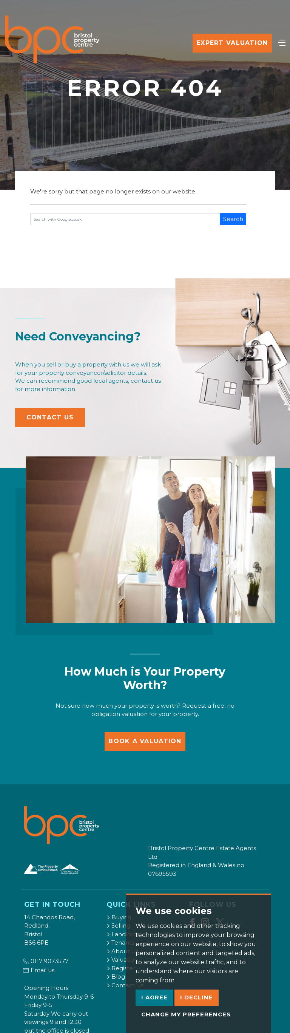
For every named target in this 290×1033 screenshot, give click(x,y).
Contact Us (50, 417)
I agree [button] (154, 997)
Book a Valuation (144, 741)
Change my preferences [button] (186, 1014)
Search (233, 219)
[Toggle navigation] (281, 42)
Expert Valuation (232, 42)
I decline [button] (196, 997)
